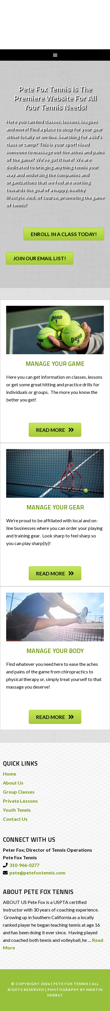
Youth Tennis (17, 810)
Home (9, 773)
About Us (13, 782)
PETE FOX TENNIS (55, 24)
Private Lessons (20, 801)
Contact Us (15, 819)
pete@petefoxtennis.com (36, 872)
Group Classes (19, 792)
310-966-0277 (23, 865)
